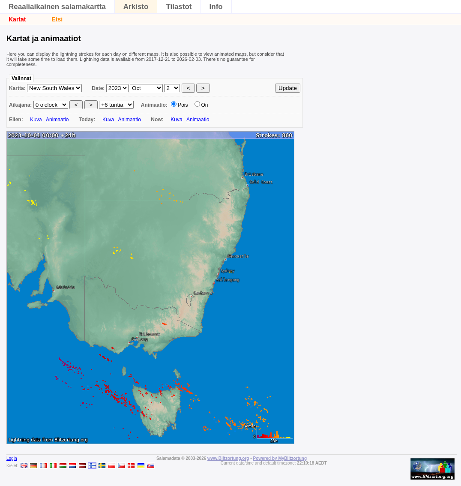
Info (216, 7)
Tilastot (179, 7)
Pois (183, 105)
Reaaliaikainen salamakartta (57, 7)
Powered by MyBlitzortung (280, 458)
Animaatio (57, 120)
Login (11, 458)
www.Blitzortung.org (228, 458)
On (204, 105)
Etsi (57, 19)
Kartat (17, 19)
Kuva (36, 120)
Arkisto (136, 7)
